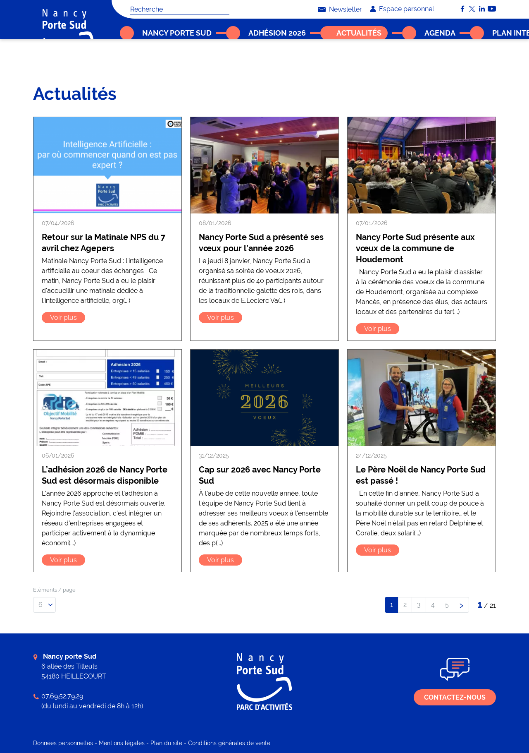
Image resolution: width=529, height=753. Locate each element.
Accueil (123, 60)
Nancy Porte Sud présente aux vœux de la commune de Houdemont (415, 248)
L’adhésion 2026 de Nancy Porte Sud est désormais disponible (104, 475)
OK (225, 9)
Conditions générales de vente (229, 743)
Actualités (148, 60)
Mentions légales (122, 743)
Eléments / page (54, 590)
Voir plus (63, 317)
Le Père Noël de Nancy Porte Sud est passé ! (421, 475)
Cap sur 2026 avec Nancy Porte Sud (260, 475)
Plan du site (166, 743)
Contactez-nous (455, 697)
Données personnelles (63, 743)
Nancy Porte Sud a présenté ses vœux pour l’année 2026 (261, 242)
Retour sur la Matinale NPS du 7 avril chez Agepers (103, 242)
